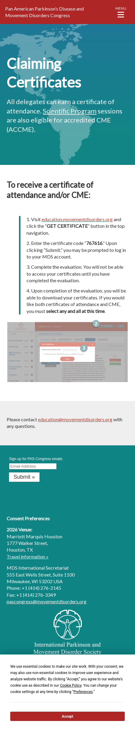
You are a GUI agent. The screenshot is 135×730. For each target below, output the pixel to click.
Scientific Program (69, 111)
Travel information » (28, 556)
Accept (67, 716)
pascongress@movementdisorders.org (46, 601)
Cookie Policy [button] (70, 685)
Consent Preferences (28, 518)
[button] (120, 12)
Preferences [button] (83, 692)
